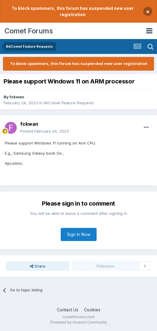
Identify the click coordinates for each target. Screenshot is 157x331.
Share (37, 266)
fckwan (17, 96)
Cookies (92, 309)
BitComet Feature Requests (69, 102)
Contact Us (67, 309)
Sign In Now (78, 234)
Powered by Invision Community (78, 322)
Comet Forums (28, 31)
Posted (44, 131)
